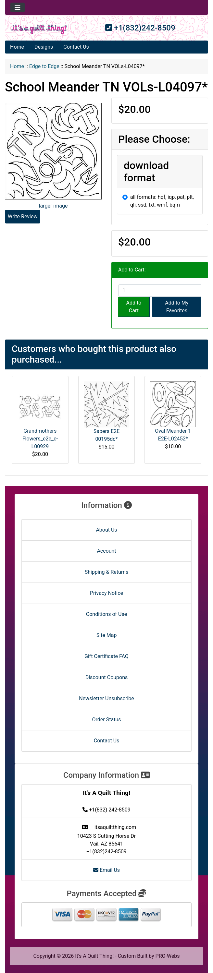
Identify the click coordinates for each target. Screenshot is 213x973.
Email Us (106, 870)
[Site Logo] (39, 29)
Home (17, 47)
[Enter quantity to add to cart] (159, 290)
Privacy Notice (106, 593)
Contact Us (76, 47)
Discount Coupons (106, 677)
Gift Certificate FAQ (106, 656)
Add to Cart (134, 307)
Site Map (106, 635)
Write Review (22, 216)
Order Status (106, 719)
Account (106, 551)
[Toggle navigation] (17, 7)
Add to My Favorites (176, 307)
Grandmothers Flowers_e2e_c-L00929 (40, 439)
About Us (106, 530)
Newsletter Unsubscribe (106, 698)
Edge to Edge (44, 66)
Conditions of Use (106, 614)
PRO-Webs (168, 956)
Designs (43, 47)
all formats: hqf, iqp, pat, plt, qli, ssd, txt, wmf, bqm (162, 201)
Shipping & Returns (107, 572)
